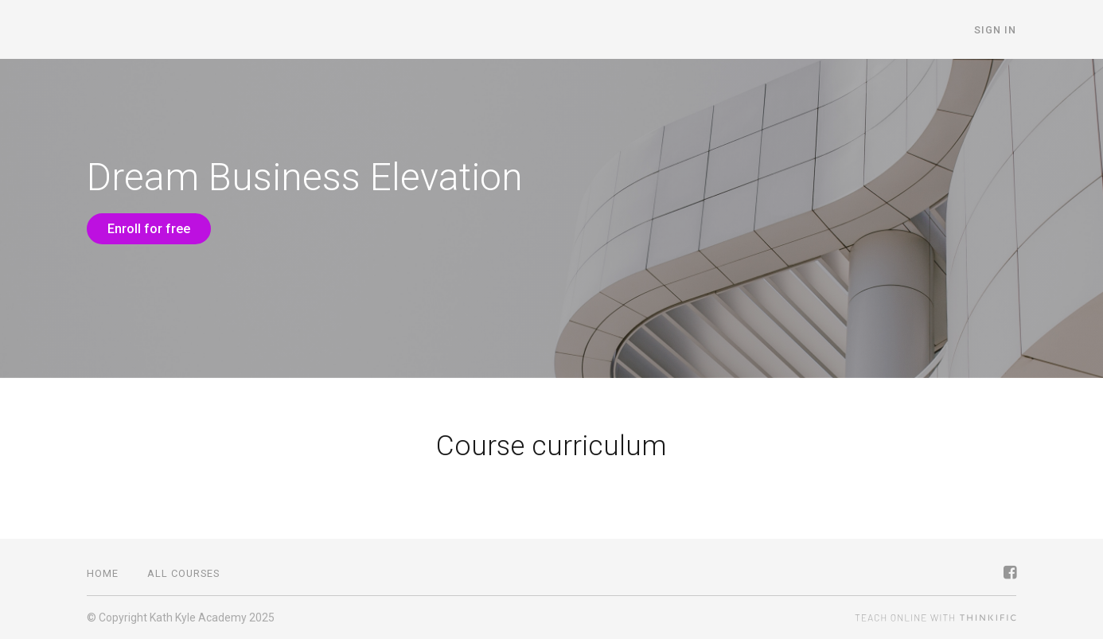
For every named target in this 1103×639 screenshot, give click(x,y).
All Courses (183, 573)
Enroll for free (148, 228)
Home (103, 573)
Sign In (995, 30)
